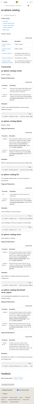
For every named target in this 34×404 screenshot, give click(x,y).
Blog (21, 397)
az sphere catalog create (8, 23)
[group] (17, 116)
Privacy (3, 399)
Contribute (27, 397)
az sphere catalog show (7, 58)
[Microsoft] (17, 2)
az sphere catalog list (8, 27)
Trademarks (4, 402)
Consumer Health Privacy (14, 399)
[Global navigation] (1, 2)
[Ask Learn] (28, 5)
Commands (5, 21)
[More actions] (31, 5)
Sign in (31, 2)
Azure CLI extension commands (13, 5)
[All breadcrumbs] (2, 5)
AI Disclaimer (4, 397)
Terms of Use (26, 399)
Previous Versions (13, 397)
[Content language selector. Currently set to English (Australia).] (7, 390)
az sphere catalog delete (8, 25)
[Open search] (27, 2)
